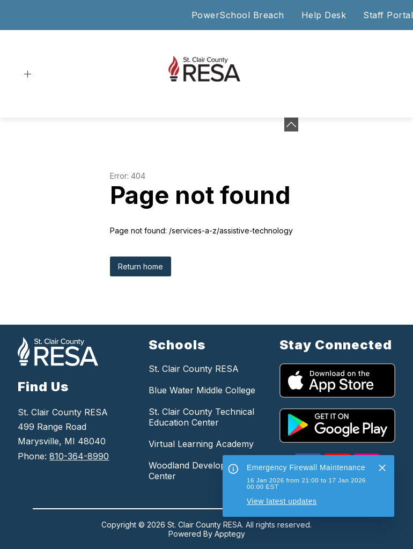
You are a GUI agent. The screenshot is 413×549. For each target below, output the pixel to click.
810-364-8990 (79, 456)
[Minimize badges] (291, 124)
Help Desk (323, 15)
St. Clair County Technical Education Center (201, 417)
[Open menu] (27, 74)
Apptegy (230, 533)
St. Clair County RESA (194, 368)
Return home (140, 266)
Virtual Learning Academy (201, 443)
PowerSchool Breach (237, 15)
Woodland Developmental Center (201, 470)
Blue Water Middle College (202, 390)
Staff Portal (388, 15)
